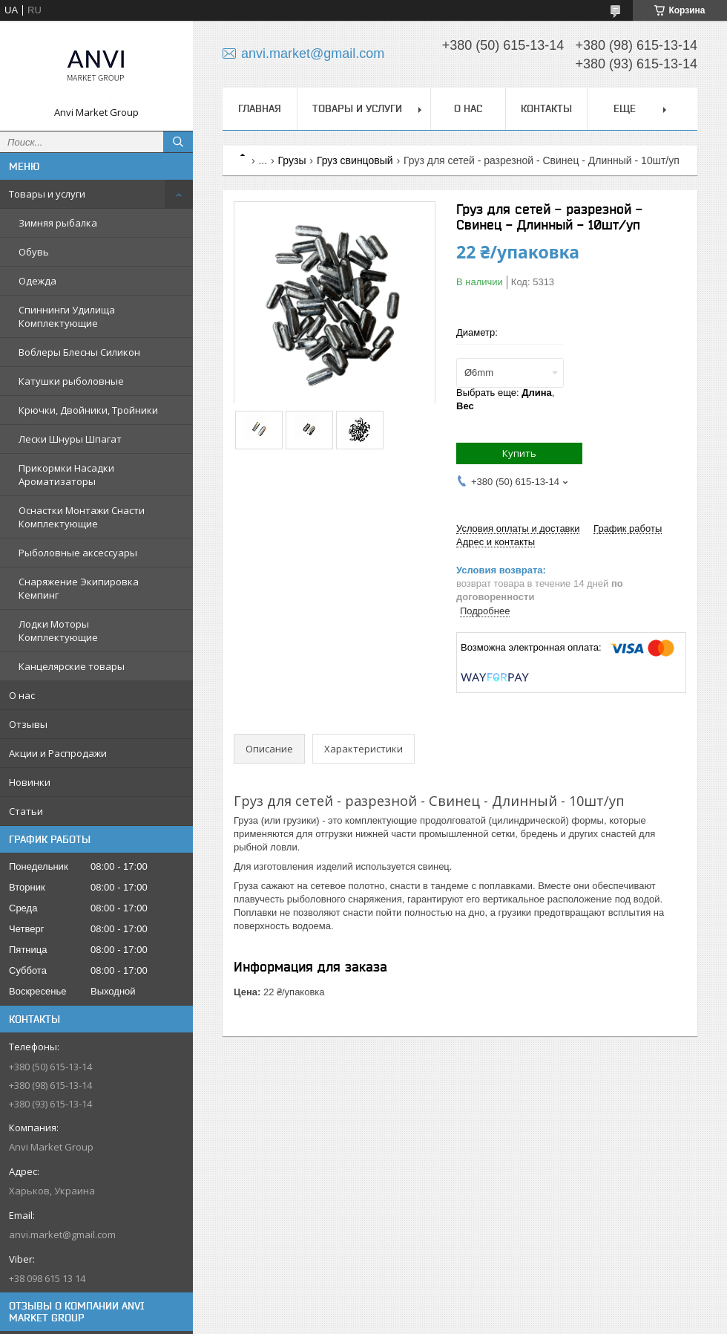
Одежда (37, 280)
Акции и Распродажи (58, 753)
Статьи (26, 811)
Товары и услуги (47, 194)
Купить (519, 453)
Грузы (292, 160)
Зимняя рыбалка (58, 223)
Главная (259, 108)
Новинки (29, 782)
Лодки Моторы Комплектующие (58, 630)
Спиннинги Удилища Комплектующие (67, 316)
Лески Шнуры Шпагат (70, 439)
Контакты (546, 108)
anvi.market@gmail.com (62, 1234)
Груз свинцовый (355, 160)
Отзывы (28, 724)
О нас (22, 695)
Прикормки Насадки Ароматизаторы (66, 474)
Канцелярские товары (72, 666)
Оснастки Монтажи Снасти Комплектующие (82, 517)
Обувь (34, 251)
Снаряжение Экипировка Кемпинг (79, 588)
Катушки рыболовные (71, 381)
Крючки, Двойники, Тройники (88, 410)
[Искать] (178, 142)
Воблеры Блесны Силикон (79, 352)
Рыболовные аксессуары (78, 552)
